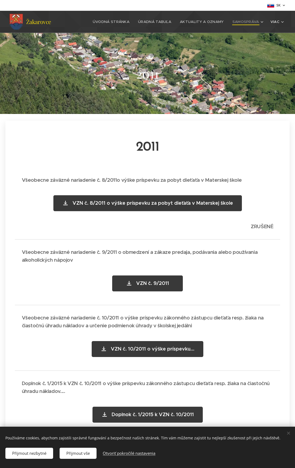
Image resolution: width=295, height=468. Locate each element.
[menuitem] (116, 22)
